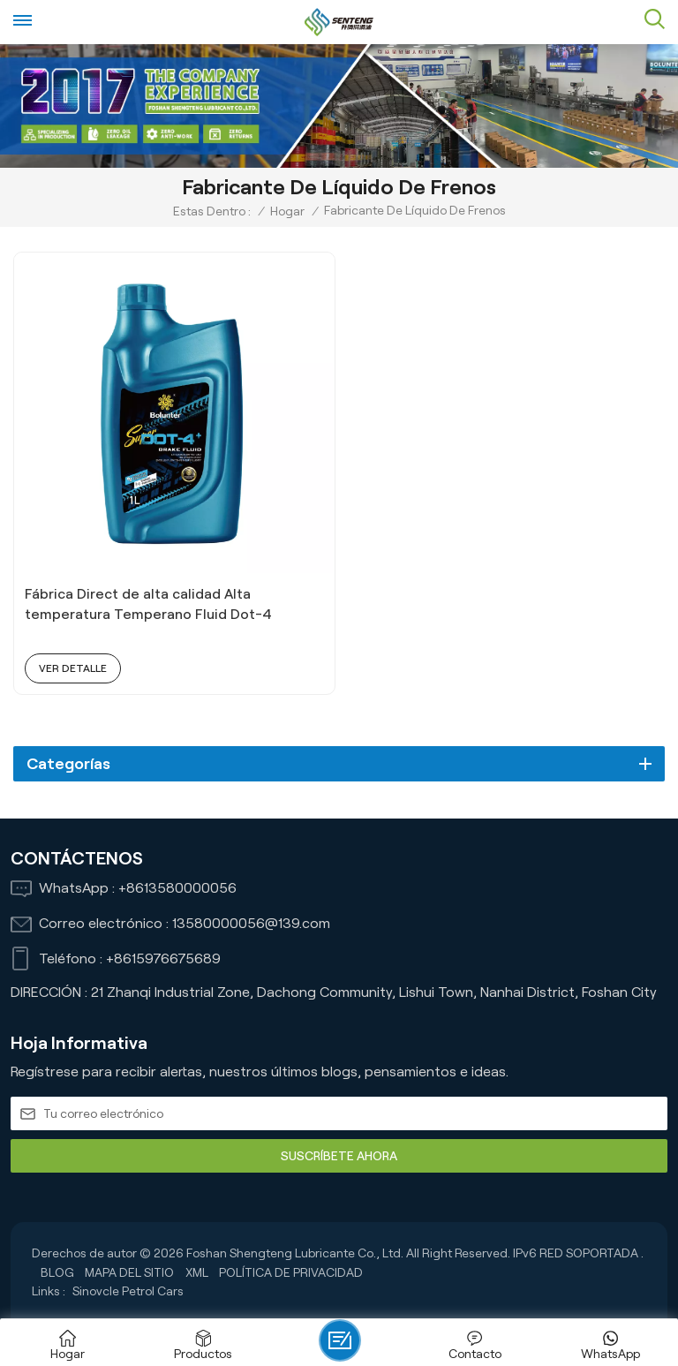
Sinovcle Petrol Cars (128, 1292)
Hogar (287, 211)
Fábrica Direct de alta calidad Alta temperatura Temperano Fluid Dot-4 (150, 604)
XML (196, 1273)
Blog (57, 1273)
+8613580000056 (177, 888)
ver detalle (73, 669)
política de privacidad (291, 1273)
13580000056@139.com (251, 924)
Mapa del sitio (129, 1273)
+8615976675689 (163, 959)
